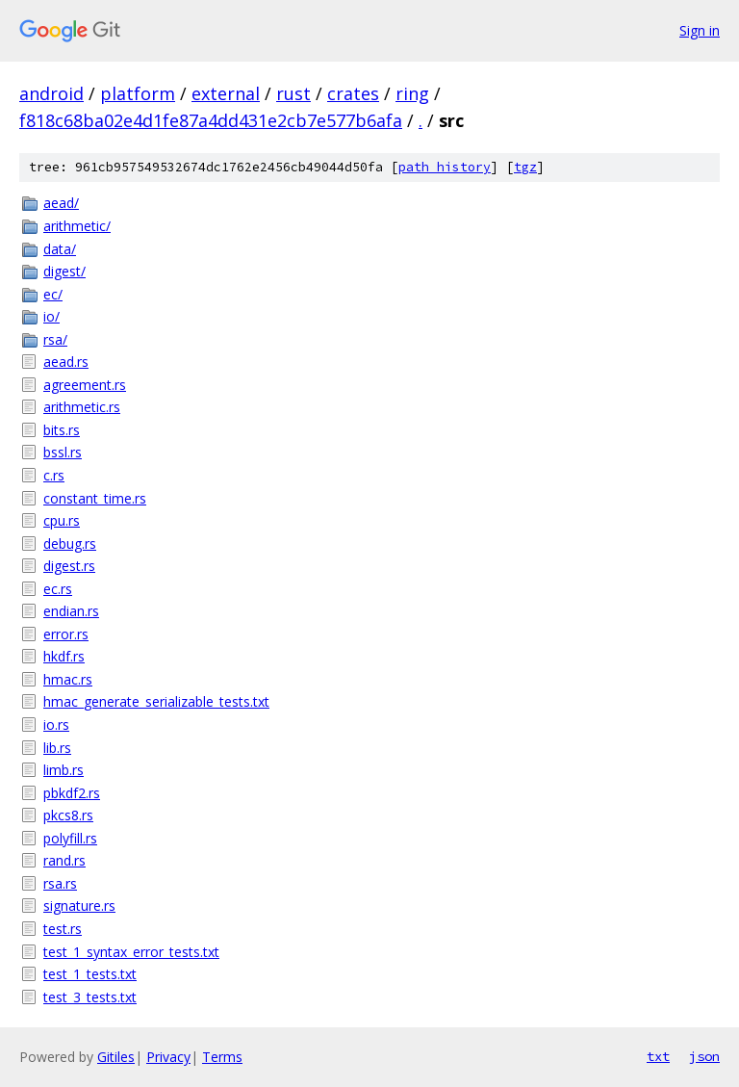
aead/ (61, 203)
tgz (525, 167)
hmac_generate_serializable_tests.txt (156, 701)
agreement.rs (84, 384)
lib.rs (57, 747)
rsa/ (55, 339)
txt (658, 1056)
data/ (59, 249)
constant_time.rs (94, 498)
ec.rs (57, 589)
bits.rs (61, 430)
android (51, 93)
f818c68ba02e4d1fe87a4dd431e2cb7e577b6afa (210, 120)
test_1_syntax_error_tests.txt (131, 952)
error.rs (66, 634)
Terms (222, 1057)
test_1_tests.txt (90, 974)
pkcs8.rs (68, 815)
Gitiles (116, 1057)
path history (444, 167)
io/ (51, 316)
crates (353, 93)
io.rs (56, 724)
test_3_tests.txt (90, 997)
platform (137, 93)
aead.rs (66, 361)
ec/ (53, 294)
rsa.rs (60, 883)
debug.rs (69, 543)
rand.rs (64, 860)
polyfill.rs (70, 838)
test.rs (62, 928)
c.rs (53, 475)
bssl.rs (62, 452)
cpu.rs (61, 520)
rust (293, 93)
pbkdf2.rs (71, 793)
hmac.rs (67, 679)
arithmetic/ (77, 226)
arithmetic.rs (81, 407)
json (704, 1056)
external (225, 93)
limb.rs (63, 770)
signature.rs (79, 905)
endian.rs (71, 611)
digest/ (64, 271)
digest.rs (69, 565)
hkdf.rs (64, 656)
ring (412, 93)
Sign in (699, 30)
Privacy (168, 1057)
